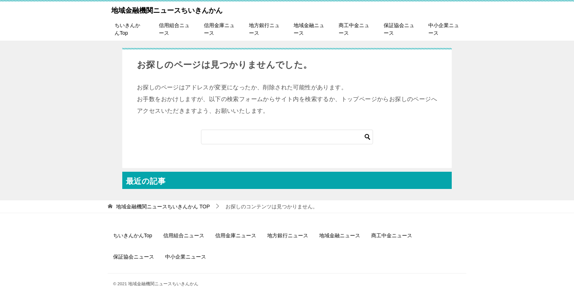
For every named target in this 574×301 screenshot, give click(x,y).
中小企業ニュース (443, 29)
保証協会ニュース (399, 29)
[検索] (287, 137)
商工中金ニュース (354, 29)
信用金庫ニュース (219, 29)
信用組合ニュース (174, 29)
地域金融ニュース (309, 29)
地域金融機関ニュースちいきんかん (167, 9)
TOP (163, 206)
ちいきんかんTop (127, 29)
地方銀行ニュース (264, 29)
